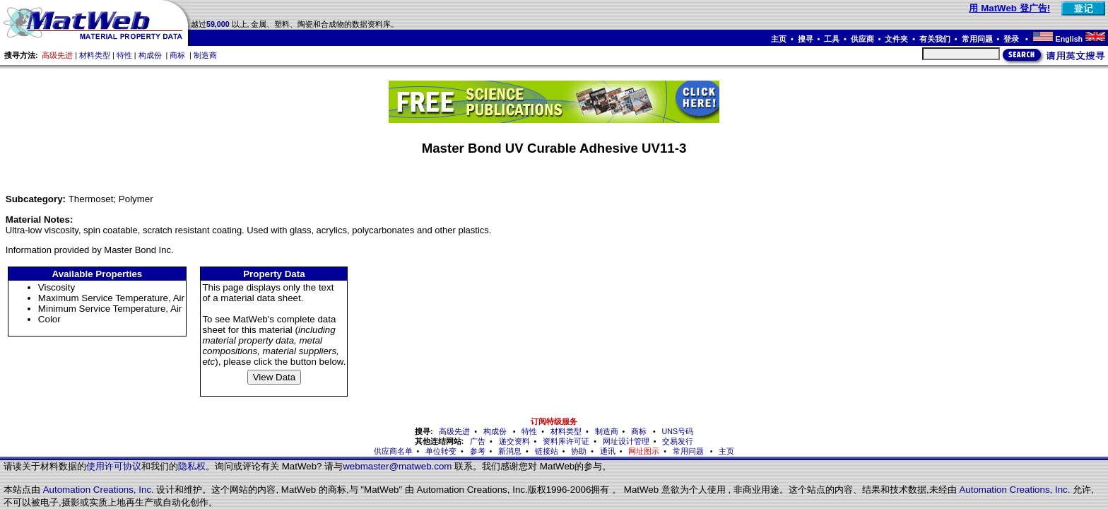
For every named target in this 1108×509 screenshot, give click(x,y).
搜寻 (805, 39)
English (1069, 39)
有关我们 (934, 39)
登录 (1012, 39)
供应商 (862, 39)
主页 (778, 39)
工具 (831, 39)
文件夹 (896, 39)
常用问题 (977, 39)
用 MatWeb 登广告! (1009, 8)
